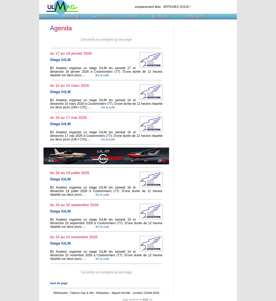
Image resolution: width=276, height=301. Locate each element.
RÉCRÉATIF (161, 16)
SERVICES (101, 16)
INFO (45, 16)
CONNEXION (193, 16)
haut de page (59, 283)
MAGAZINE (70, 16)
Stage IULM (60, 60)
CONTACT (130, 16)
